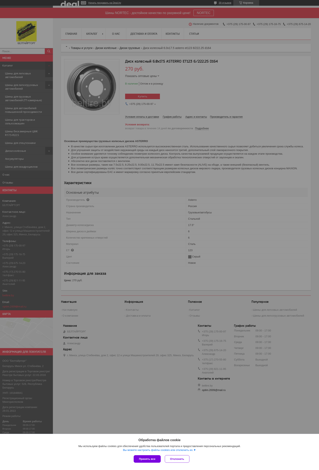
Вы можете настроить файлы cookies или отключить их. (158, 450)
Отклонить (177, 458)
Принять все (147, 458)
